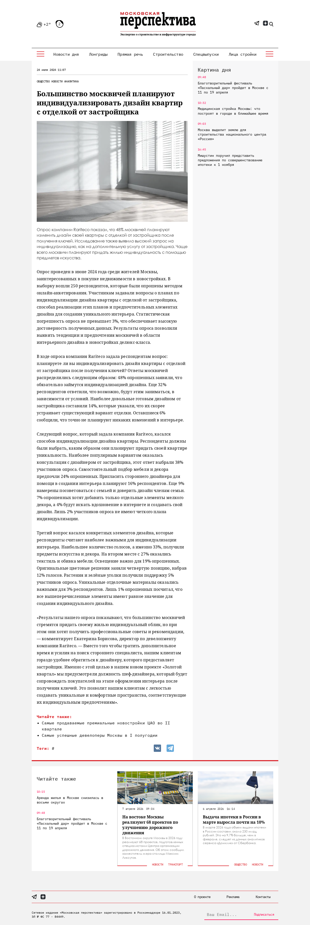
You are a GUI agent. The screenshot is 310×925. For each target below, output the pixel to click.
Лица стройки (242, 54)
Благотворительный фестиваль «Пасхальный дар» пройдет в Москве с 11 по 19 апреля (233, 88)
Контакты (263, 897)
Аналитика (71, 81)
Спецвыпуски (206, 54)
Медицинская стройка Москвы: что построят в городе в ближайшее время (233, 110)
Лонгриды (98, 54)
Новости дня (66, 54)
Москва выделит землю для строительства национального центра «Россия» (232, 134)
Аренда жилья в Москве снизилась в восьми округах (70, 800)
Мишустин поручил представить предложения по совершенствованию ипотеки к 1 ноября (230, 160)
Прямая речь (130, 54)
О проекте (202, 897)
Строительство (168, 54)
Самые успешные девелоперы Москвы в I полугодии (100, 735)
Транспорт (175, 864)
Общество (43, 81)
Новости (57, 81)
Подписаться (264, 914)
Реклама (232, 897)
